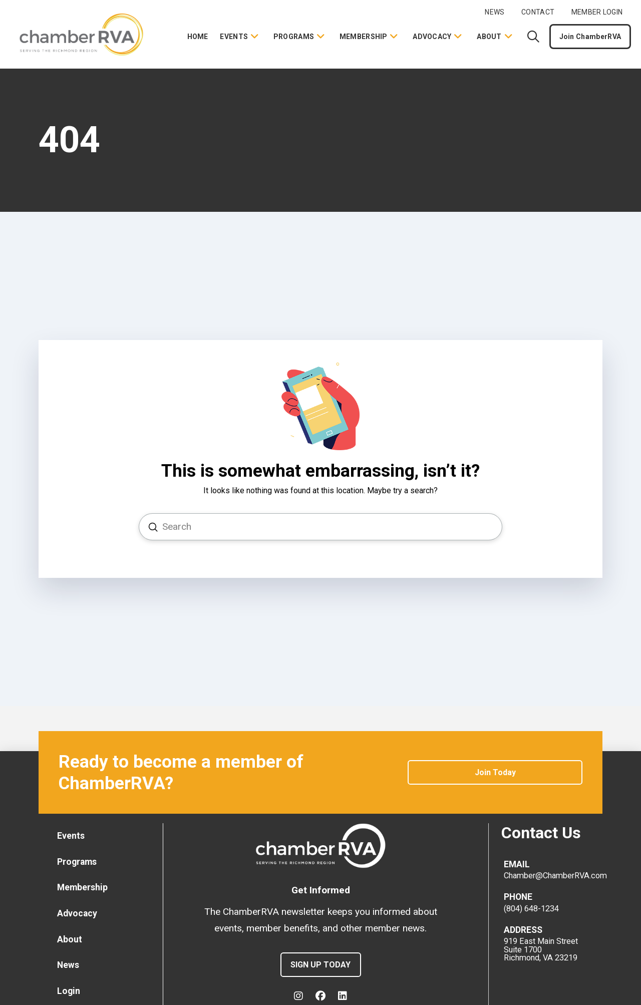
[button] (533, 37)
